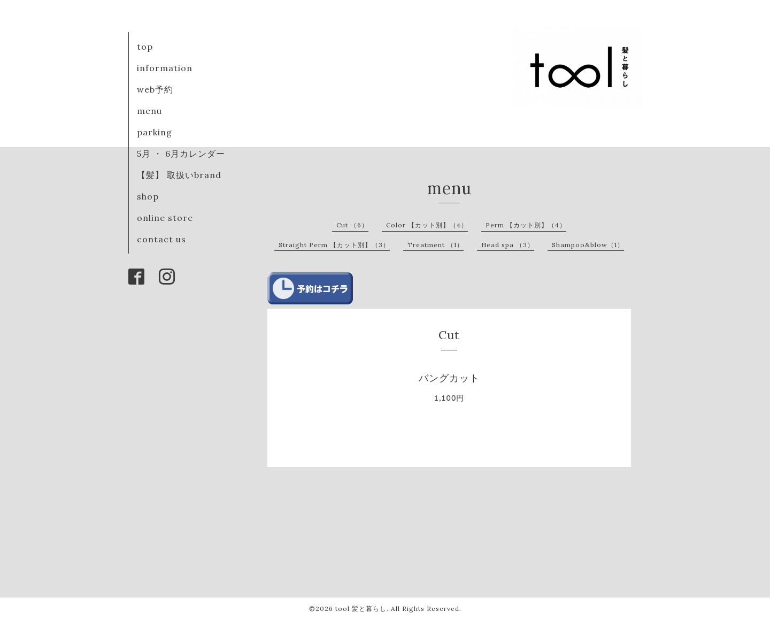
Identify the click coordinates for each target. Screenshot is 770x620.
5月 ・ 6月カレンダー (181, 153)
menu (149, 110)
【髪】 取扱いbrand (179, 175)
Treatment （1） (435, 245)
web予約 (155, 89)
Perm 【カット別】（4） (526, 225)
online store (165, 217)
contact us (161, 239)
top (145, 46)
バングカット (449, 378)
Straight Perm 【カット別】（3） (334, 245)
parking (154, 132)
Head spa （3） (507, 245)
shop (148, 196)
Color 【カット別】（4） (427, 225)
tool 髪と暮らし (361, 608)
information (164, 68)
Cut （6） (352, 225)
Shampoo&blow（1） (588, 245)
